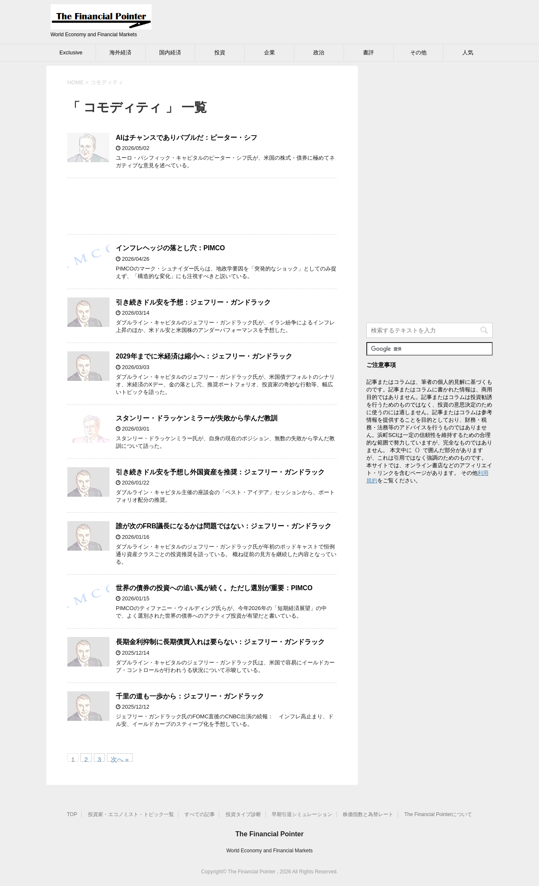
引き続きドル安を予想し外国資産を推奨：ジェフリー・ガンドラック (220, 472)
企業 (269, 52)
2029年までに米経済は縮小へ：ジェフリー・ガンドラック (204, 356)
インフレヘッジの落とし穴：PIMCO (170, 248)
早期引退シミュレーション (302, 814)
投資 (219, 52)
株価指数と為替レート (368, 814)
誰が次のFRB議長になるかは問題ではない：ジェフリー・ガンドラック (223, 526)
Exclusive (71, 52)
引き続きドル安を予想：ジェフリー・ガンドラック (193, 302)
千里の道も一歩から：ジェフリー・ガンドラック (190, 696)
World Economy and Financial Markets (269, 851)
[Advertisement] (202, 206)
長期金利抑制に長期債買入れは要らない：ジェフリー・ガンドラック (220, 641)
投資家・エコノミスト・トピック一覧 (131, 814)
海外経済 (120, 52)
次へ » (120, 759)
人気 (467, 52)
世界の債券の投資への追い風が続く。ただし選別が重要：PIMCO (214, 588)
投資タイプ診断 (243, 814)
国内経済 (170, 52)
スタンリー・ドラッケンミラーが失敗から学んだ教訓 (197, 418)
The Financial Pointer (269, 834)
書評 (368, 52)
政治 (318, 52)
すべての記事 (199, 814)
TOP (72, 814)
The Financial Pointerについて (438, 814)
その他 (418, 52)
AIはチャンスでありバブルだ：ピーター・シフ (186, 137)
